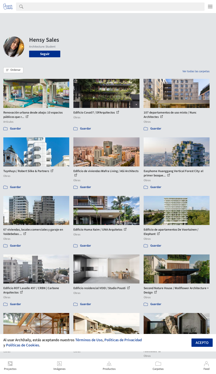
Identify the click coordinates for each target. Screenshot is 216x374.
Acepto (202, 342)
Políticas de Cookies (22, 345)
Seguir (44, 54)
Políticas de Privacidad (123, 340)
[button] (13, 70)
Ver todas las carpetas (196, 71)
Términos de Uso (88, 340)
